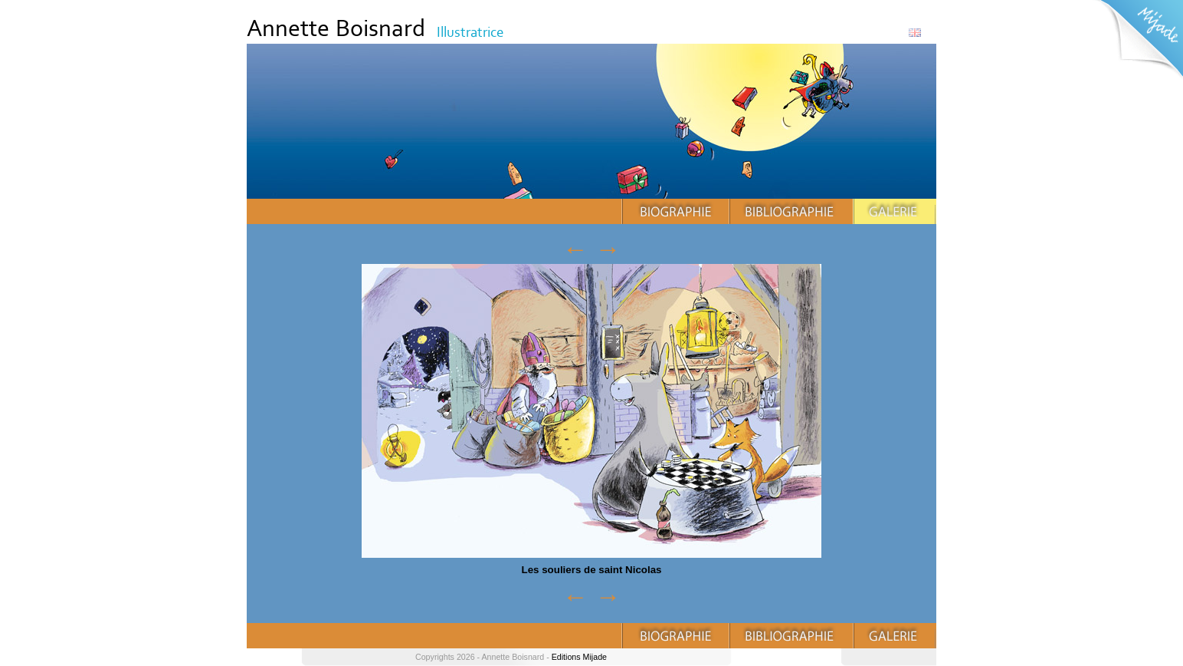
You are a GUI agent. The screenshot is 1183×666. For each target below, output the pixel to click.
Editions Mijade (579, 656)
